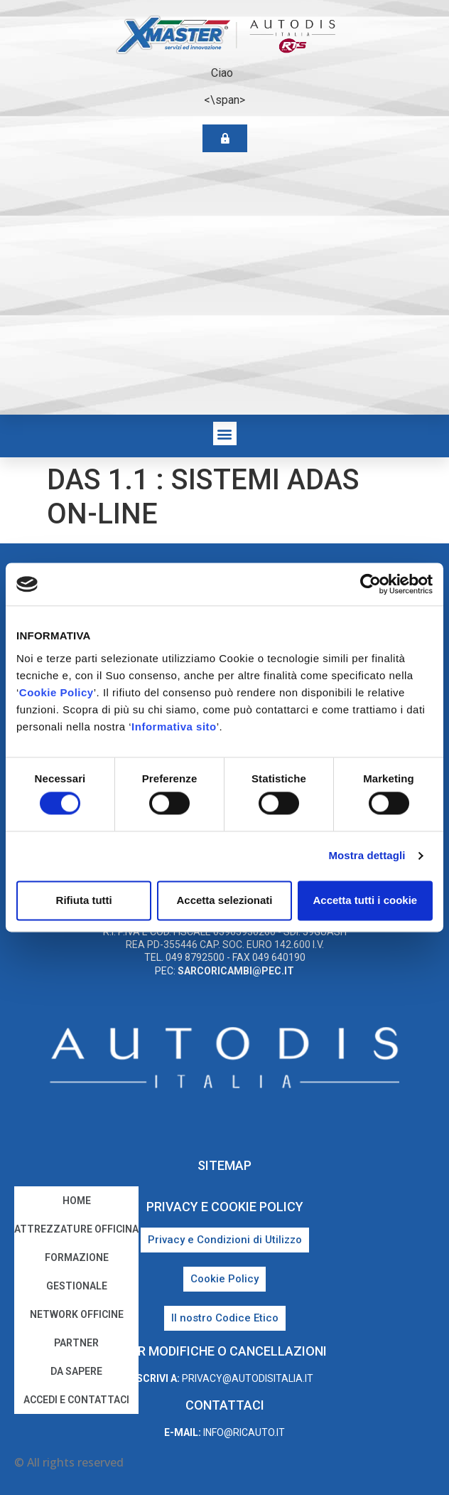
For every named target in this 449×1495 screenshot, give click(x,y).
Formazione (77, 1257)
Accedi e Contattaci (76, 1399)
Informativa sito (174, 726)
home (77, 1200)
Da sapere (76, 1371)
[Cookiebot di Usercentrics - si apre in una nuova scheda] (370, 584)
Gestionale (76, 1286)
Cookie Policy (56, 692)
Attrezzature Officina (76, 1229)
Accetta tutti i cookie (365, 900)
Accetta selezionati (224, 900)
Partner (76, 1342)
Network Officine (77, 1314)
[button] (225, 433)
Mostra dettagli (366, 856)
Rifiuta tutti (84, 900)
